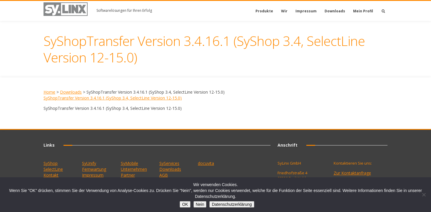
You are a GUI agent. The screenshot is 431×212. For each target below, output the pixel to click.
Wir (284, 11)
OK (185, 204)
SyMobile (129, 163)
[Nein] (424, 195)
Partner (128, 175)
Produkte (264, 11)
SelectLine (53, 169)
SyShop (51, 163)
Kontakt (51, 175)
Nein (200, 204)
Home (49, 92)
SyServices (169, 163)
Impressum (306, 11)
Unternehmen (134, 169)
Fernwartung (94, 169)
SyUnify (89, 163)
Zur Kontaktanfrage (352, 173)
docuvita (206, 163)
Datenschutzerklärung (232, 204)
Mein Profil (363, 11)
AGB (163, 175)
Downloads (335, 11)
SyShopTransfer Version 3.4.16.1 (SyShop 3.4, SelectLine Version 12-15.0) (113, 98)
